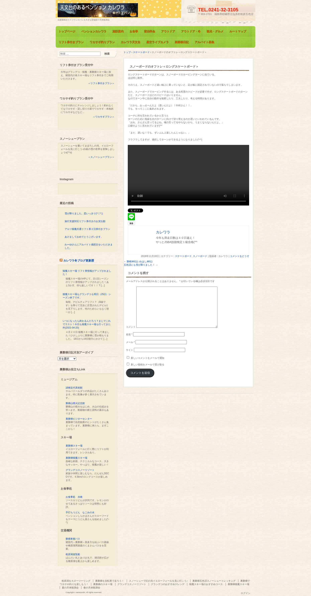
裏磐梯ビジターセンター (79, 418)
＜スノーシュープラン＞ (101, 157)
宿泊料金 (149, 31)
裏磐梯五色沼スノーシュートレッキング (214, 580)
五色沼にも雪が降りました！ (141, 265)
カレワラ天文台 (131, 42)
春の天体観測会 (91, 587)
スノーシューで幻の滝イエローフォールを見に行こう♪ (158, 580)
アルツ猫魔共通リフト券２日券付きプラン (87, 229)
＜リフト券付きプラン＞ (101, 83)
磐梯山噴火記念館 (75, 403)
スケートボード (183, 256)
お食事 (134, 31)
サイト (129, 350)
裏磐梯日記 (182, 42)
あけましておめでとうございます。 (84, 236)
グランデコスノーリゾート (80, 470)
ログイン (245, 593)
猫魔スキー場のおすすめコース (206, 584)
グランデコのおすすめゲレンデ (167, 584)
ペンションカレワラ (94, 31)
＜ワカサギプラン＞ (103, 116)
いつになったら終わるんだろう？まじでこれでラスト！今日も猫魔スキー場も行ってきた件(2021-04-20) (87, 324)
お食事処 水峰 (74, 497)
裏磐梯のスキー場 (102, 584)
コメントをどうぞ (239, 256)
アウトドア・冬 (191, 31)
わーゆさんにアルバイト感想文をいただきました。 (89, 246)
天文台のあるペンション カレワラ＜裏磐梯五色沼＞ (104, 10)
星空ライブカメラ (158, 42)
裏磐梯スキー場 (74, 445)
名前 (129, 334)
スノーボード (200, 256)
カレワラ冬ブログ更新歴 (78, 260)
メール (130, 342)
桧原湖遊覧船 (73, 554)
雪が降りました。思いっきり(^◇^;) (84, 213)
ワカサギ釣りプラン (102, 42)
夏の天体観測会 (70, 587)
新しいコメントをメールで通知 (147, 358)
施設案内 (118, 31)
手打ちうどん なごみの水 (80, 512)
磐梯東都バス (73, 538)
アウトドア (168, 31)
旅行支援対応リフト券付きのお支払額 (85, 221)
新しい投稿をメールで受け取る (147, 364)
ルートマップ (238, 31)
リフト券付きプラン (71, 42)
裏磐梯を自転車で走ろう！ (109, 580)
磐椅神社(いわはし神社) (138, 261)
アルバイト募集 (204, 42)
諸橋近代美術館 (74, 387)
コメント (131, 327)
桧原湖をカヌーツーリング (76, 580)
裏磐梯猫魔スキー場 (76, 457)
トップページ (67, 31)
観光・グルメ (215, 31)
